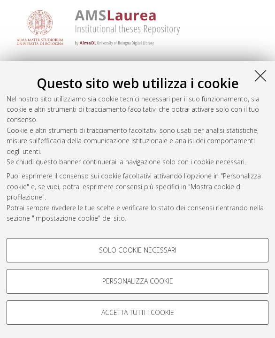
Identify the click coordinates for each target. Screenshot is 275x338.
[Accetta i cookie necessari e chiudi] (260, 75)
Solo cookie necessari (137, 250)
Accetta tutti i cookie (137, 312)
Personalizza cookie (137, 281)
